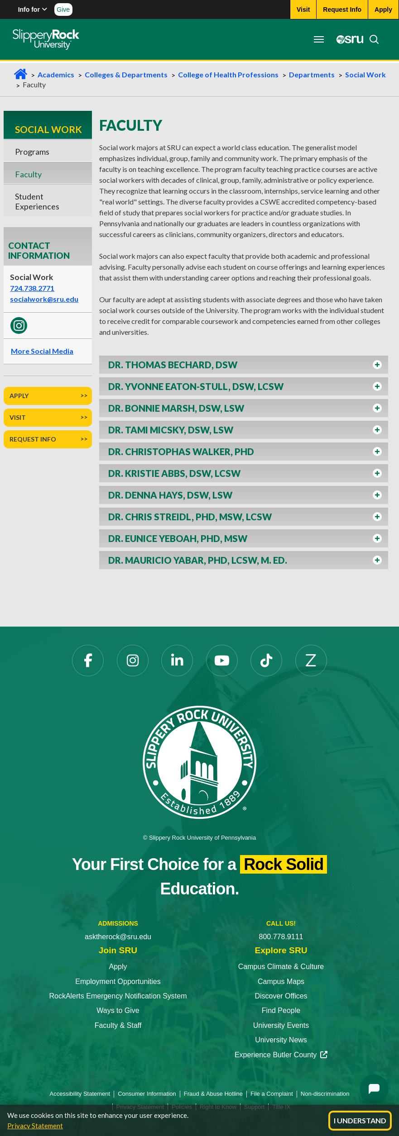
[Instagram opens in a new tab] (133, 660)
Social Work (365, 74)
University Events (281, 1025)
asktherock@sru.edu (118, 937)
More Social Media (42, 351)
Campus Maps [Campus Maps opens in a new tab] (281, 981)
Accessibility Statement (80, 1093)
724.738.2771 (32, 288)
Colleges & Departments (126, 74)
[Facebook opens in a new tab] (88, 660)
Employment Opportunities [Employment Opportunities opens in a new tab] (118, 981)
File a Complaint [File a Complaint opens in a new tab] (271, 1093)
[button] (243, 365)
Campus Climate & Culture (281, 966)
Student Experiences (37, 201)
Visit (18, 417)
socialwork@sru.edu (44, 299)
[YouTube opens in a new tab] (222, 660)
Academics (56, 74)
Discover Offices (281, 996)
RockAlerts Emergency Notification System (118, 996)
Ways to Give (117, 1010)
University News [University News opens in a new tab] (281, 1040)
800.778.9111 (281, 937)
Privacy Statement (35, 1126)
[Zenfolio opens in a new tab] (311, 660)
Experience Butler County (281, 1055)
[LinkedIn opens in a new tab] (177, 660)
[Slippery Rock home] (47, 39)
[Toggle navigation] (317, 39)
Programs (32, 152)
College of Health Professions (228, 74)
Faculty (28, 174)
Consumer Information (147, 1093)
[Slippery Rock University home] (199, 761)
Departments (312, 74)
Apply (19, 395)
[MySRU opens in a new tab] (346, 39)
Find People (281, 1010)
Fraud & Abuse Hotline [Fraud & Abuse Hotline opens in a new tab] (213, 1093)
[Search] (370, 39)
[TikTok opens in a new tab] (266, 660)
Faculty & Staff (118, 1025)
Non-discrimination (325, 1093)
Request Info (33, 439)
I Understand (360, 1120)
